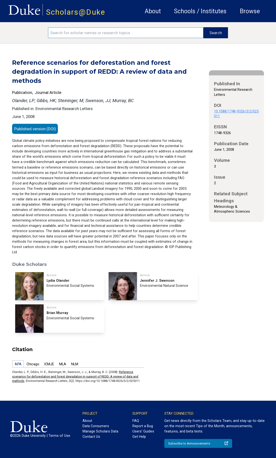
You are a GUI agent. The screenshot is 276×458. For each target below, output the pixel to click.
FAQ (135, 421)
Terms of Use (59, 435)
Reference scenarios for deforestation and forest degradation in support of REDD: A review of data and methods (75, 376)
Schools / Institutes (200, 11)
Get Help (139, 436)
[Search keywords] (125, 32)
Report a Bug (142, 426)
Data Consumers (96, 426)
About (153, 11)
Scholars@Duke (75, 12)
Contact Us (91, 436)
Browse (250, 11)
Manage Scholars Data (100, 431)
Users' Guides (143, 431)
